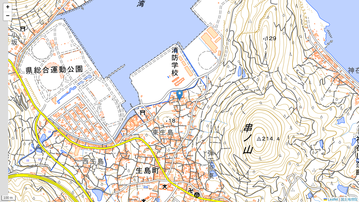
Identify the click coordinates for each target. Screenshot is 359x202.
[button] (179, 95)
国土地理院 (349, 199)
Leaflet (331, 199)
